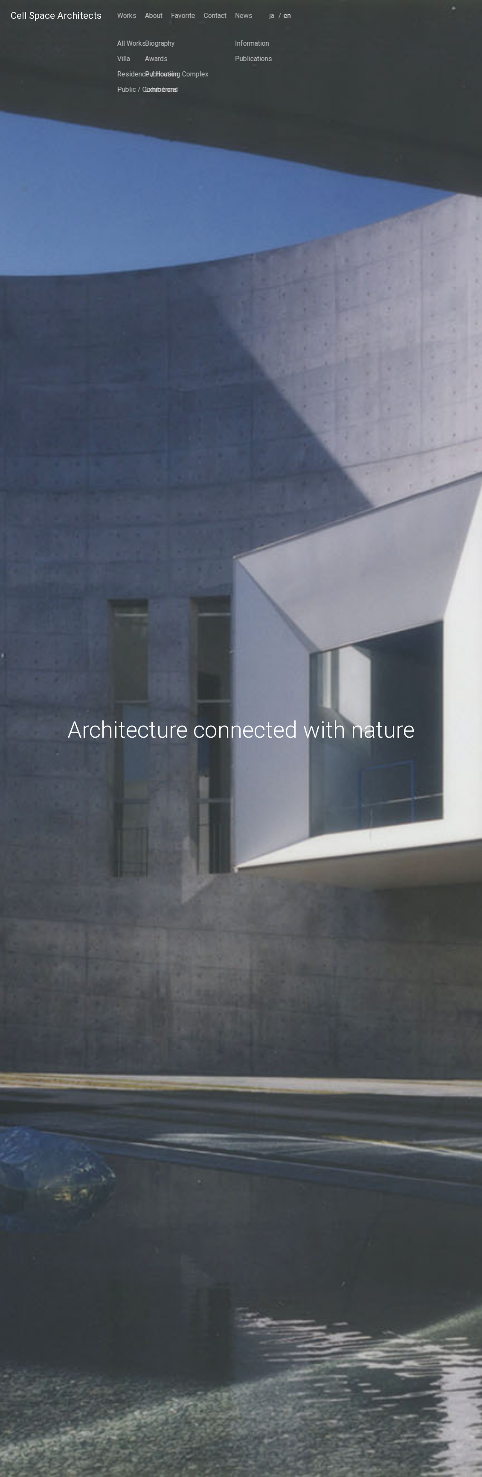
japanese (450, 27)
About (330, 16)
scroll (241, 1449)
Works (303, 16)
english (464, 27)
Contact (391, 16)
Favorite (360, 16)
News (420, 16)
